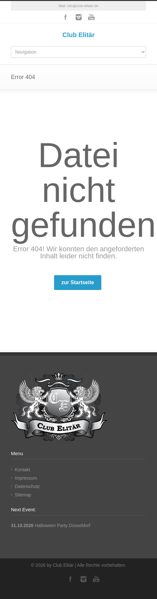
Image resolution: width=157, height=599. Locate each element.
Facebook (65, 17)
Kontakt (22, 469)
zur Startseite (77, 282)
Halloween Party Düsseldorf (62, 525)
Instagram (78, 17)
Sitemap (23, 494)
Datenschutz (27, 486)
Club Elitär (78, 34)
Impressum (26, 478)
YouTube (91, 17)
